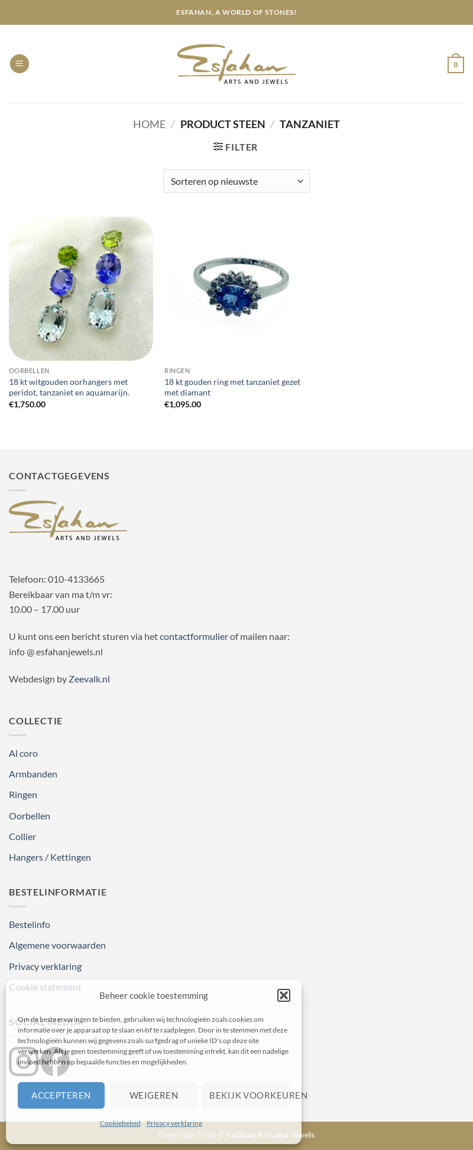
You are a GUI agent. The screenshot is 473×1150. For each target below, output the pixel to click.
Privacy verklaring (174, 1123)
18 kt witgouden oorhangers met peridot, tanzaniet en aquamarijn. (69, 387)
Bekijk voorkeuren (249, 1095)
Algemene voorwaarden (57, 944)
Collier (22, 836)
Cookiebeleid (120, 1123)
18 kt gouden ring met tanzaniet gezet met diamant (232, 387)
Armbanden (33, 773)
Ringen (23, 794)
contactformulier (194, 636)
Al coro (23, 753)
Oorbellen (29, 815)
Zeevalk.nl (89, 678)
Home (149, 123)
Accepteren (61, 1095)
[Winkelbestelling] (236, 181)
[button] (284, 995)
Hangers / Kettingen (50, 856)
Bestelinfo (29, 924)
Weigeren (154, 1095)
